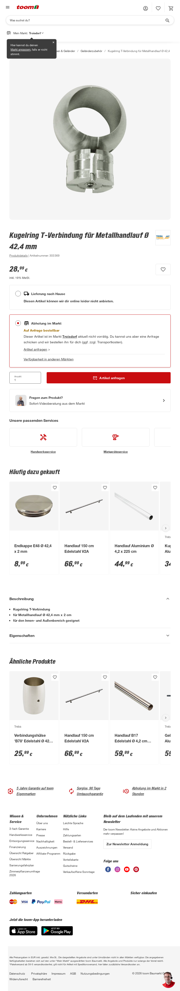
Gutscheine (70, 866)
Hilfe (66, 829)
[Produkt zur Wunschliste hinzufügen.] (163, 269)
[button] (145, 8)
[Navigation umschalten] (7, 7)
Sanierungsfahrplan (21, 865)
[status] (158, 8)
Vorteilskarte (70, 859)
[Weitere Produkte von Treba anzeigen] (161, 244)
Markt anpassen (20, 49)
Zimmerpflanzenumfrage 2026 (22, 873)
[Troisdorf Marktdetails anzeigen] (69, 336)
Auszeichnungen (46, 847)
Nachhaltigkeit (45, 841)
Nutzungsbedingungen (95, 973)
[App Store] (23, 934)
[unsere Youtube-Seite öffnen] (127, 871)
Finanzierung (17, 847)
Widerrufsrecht (18, 979)
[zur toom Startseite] (28, 7)
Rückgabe (69, 853)
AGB (73, 973)
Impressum (58, 973)
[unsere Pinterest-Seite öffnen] (136, 871)
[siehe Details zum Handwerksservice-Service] (43, 441)
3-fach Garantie (19, 828)
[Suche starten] (167, 20)
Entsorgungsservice (21, 841)
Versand (68, 847)
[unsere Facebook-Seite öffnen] (108, 871)
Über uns (42, 823)
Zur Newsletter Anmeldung (127, 844)
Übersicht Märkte (20, 859)
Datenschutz (17, 973)
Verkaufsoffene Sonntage (78, 872)
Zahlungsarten (72, 835)
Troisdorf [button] (36, 33)
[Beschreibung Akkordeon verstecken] (90, 598)
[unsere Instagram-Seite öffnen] (117, 871)
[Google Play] (57, 934)
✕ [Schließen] (53, 42)
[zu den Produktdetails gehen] (18, 255)
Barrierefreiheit (42, 979)
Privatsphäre (39, 973)
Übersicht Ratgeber (21, 853)
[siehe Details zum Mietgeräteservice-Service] (116, 441)
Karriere (41, 829)
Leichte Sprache (73, 823)
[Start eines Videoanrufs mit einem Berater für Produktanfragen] (90, 400)
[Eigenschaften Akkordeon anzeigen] (90, 635)
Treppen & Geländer (62, 51)
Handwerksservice (20, 835)
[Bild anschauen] (90, 139)
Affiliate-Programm (48, 853)
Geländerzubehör (91, 51)
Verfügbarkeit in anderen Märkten (49, 359)
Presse (40, 835)
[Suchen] (87, 20)
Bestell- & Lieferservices (78, 841)
